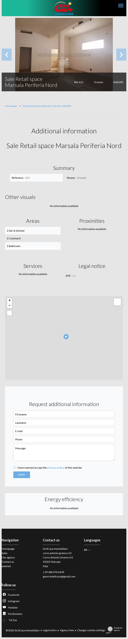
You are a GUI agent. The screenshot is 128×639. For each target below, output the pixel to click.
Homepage (11, 105)
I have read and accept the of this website (49, 467)
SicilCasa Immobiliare (55, 548)
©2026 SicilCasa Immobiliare (23, 630)
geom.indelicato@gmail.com (59, 576)
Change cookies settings (91, 630)
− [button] (9, 305)
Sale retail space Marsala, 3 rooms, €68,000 (47, 105)
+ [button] (9, 300)
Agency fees (67, 630)
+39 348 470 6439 (53, 572)
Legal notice (50, 630)
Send (21, 475)
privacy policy (55, 467)
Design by (114, 630)
